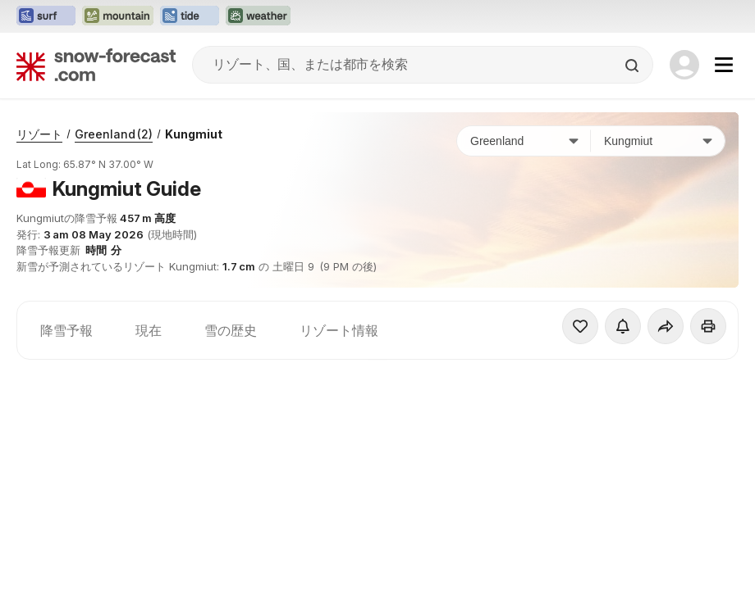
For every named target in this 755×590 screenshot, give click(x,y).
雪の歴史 (230, 330)
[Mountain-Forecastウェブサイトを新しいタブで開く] (117, 16)
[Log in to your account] (684, 64)
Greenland (114, 134)
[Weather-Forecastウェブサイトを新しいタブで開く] (258, 16)
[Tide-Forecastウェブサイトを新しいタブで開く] (189, 16)
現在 (148, 330)
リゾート (39, 134)
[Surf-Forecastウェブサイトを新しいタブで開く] (46, 16)
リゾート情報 (339, 330)
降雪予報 (66, 330)
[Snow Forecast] (96, 64)
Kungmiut (193, 134)
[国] (524, 141)
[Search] (633, 65)
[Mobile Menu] (724, 64)
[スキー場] (658, 141)
